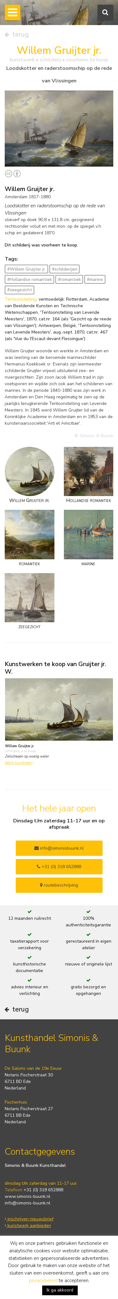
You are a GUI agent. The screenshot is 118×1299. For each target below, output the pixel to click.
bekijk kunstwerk (19, 762)
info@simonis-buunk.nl (27, 1203)
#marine (95, 279)
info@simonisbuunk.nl (59, 848)
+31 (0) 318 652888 (59, 867)
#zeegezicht (19, 290)
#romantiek (69, 279)
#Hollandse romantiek (29, 279)
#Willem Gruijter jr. (26, 269)
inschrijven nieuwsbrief (29, 1219)
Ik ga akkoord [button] (60, 1290)
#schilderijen (64, 269)
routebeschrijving (59, 885)
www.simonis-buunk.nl (27, 1196)
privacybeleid (43, 1280)
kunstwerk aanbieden (28, 1226)
